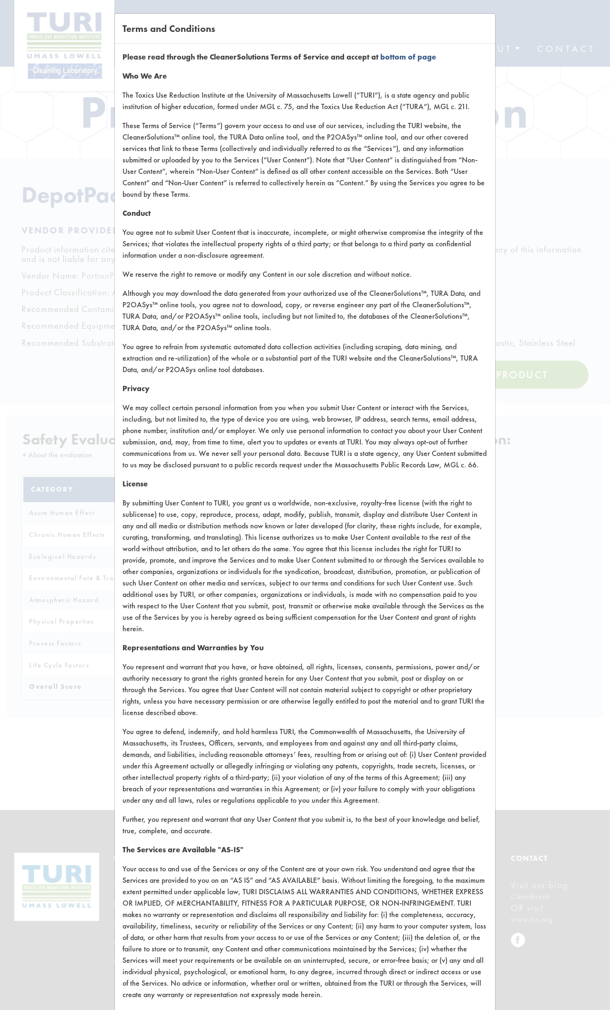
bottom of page (408, 57)
